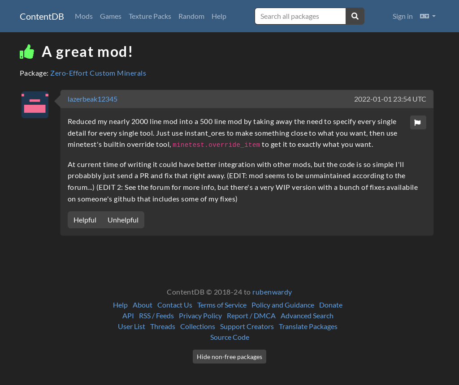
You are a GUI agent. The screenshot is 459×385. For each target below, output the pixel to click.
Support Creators (247, 326)
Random (191, 16)
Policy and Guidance (282, 304)
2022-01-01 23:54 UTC (390, 98)
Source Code (229, 337)
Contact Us (174, 304)
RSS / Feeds (156, 315)
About (142, 304)
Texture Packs (150, 16)
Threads (162, 326)
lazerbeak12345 (92, 98)
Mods (84, 16)
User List (131, 326)
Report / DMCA (251, 315)
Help (219, 16)
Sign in (403, 16)
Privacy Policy (200, 315)
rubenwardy (272, 291)
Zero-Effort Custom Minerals (98, 72)
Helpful (85, 219)
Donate (330, 304)
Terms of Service (222, 304)
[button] (427, 16)
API (128, 315)
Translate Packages (308, 326)
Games (110, 16)
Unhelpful (123, 219)
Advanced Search (307, 315)
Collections (197, 326)
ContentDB (42, 16)
